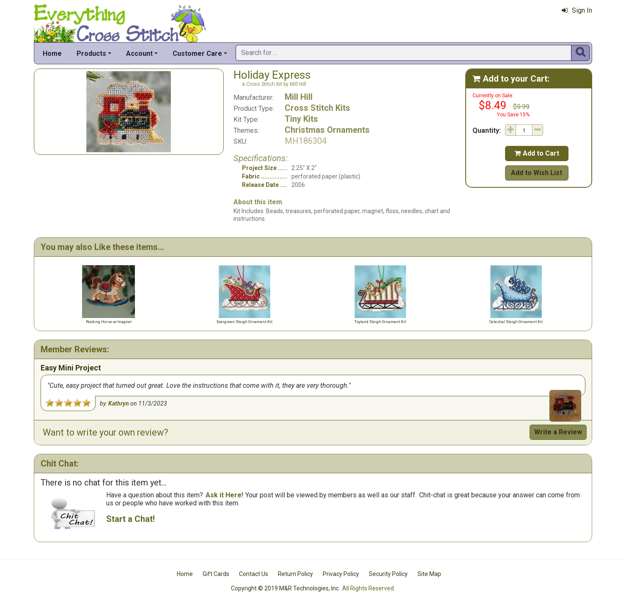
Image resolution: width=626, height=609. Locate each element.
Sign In (577, 10)
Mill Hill (299, 97)
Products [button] (91, 53)
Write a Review (558, 432)
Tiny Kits (301, 119)
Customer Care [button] (197, 53)
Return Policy (295, 574)
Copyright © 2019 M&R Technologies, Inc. (285, 588)
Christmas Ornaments (327, 130)
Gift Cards (216, 574)
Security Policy (388, 574)
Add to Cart (536, 153)
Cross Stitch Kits (317, 108)
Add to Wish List (536, 173)
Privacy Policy (341, 574)
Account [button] (139, 53)
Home (52, 53)
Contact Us (253, 574)
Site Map (429, 574)
